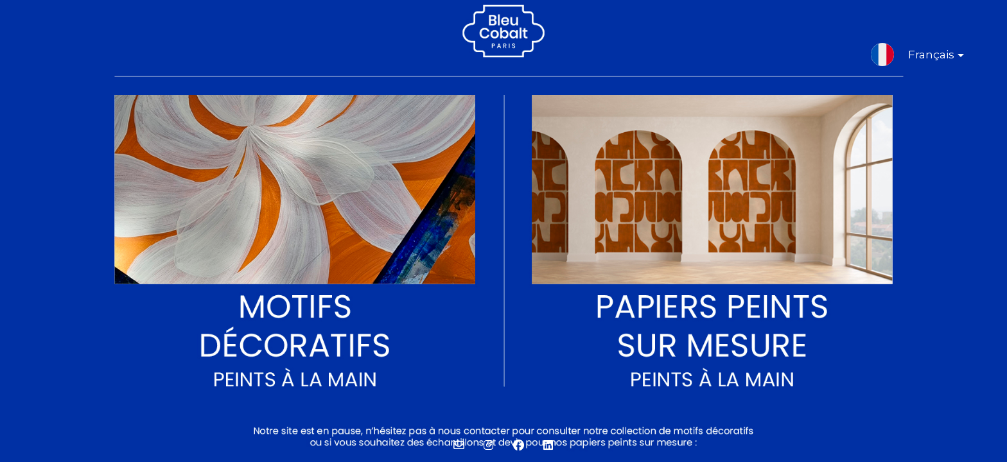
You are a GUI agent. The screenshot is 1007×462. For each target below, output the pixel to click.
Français (925, 57)
